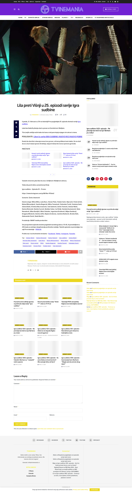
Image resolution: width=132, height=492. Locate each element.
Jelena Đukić (72, 238)
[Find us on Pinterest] (106, 178)
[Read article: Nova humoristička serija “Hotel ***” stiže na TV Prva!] (58, 155)
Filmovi (65, 17)
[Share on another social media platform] (16, 136)
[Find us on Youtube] (101, 178)
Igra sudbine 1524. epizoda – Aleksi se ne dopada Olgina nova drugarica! (47, 331)
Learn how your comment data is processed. (50, 429)
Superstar (38, 1)
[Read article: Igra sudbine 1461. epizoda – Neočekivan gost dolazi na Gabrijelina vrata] (71, 319)
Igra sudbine (63, 238)
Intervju (89, 17)
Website (52, 415)
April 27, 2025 (42, 364)
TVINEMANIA (35, 115)
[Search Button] (19, 9)
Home (15, 1)
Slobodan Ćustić (74, 243)
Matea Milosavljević (53, 240)
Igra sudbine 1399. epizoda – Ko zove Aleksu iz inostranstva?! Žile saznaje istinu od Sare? (48, 360)
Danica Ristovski (41, 238)
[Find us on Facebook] (88, 178)
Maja (88, 296)
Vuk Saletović (57, 246)
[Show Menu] (14, 9)
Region (57, 17)
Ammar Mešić (30, 238)
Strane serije (47, 17)
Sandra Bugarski (51, 243)
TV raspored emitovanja (104, 17)
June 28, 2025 (65, 335)
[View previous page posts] (50, 174)
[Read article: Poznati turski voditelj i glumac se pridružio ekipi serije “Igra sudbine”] (26, 155)
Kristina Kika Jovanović (30, 240)
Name (16, 407)
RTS (19, 1)
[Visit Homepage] (61, 9)
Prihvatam (94, 489)
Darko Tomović (52, 238)
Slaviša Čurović (62, 243)
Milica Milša (64, 240)
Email (16, 416)
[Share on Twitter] (16, 127)
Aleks (88, 288)
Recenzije (79, 17)
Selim (88, 292)
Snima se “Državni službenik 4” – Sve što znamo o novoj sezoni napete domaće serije (108, 240)
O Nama (31, 472)
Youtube (72, 234)
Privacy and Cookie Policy (80, 489)
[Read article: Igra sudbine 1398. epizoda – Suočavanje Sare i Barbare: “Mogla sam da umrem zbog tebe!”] (71, 348)
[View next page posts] (54, 174)
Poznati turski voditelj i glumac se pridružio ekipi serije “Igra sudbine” (41, 155)
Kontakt (44, 1)
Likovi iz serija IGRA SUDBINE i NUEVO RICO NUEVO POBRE (58, 137)
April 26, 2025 (65, 366)
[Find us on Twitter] (93, 178)
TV (25, 17)
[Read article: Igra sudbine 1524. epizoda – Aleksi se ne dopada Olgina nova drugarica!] (48, 319)
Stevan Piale (37, 246)
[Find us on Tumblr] (110, 178)
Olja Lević (26, 243)
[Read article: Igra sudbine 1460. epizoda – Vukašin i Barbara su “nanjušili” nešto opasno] (24, 348)
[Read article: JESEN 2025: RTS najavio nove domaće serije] (92, 262)
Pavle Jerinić (34, 243)
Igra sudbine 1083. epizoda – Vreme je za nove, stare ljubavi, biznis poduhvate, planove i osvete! (101, 309)
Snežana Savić (27, 246)
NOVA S (32, 1)
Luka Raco (42, 240)
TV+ (72, 17)
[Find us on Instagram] (97, 178)
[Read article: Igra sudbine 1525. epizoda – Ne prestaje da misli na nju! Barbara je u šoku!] (58, 165)
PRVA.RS (38, 229)
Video (51, 115)
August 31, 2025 (36, 159)
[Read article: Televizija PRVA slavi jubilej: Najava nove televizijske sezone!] (26, 165)
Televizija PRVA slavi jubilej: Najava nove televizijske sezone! (108, 271)
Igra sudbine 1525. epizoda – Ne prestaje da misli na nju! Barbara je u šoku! (72, 164)
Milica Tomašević (75, 240)
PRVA (23, 1)
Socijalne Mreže (31, 476)
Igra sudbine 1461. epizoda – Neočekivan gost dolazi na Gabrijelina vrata (70, 331)
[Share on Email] (16, 131)
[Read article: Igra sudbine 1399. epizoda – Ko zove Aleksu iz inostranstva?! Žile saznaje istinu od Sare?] (48, 348)
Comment (17, 384)
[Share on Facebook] (16, 122)
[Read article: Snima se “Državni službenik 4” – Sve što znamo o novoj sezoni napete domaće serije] (92, 242)
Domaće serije (33, 17)
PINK (27, 1)
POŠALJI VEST (110, 9)
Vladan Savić (47, 246)
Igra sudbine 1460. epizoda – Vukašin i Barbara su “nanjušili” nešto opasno (24, 360)
